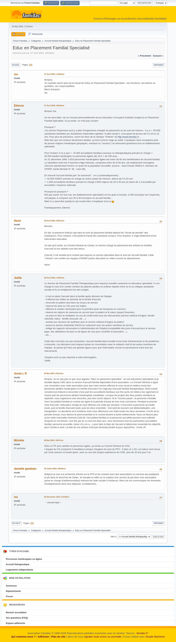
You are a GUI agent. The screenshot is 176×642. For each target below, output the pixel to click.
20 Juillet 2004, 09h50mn (55, 469)
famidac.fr (142, 633)
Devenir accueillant (16, 612)
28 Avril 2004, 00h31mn (54, 221)
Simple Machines (155, 636)
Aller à (113, 536)
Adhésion (43, 636)
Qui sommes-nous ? (23, 636)
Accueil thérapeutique (17, 564)
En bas (15, 65)
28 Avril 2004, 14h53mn (54, 278)
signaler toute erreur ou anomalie (102, 636)
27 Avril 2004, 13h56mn (54, 74)
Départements (13, 591)
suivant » (158, 55)
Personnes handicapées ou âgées (24, 559)
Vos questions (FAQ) (17, 617)
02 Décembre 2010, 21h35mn (56, 497)
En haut (16, 523)
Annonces (11, 585)
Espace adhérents (15, 623)
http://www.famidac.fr (128, 137)
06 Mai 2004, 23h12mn (53, 373)
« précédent (144, 55)
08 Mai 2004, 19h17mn (53, 440)
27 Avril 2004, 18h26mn (54, 105)
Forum (9, 596)
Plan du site (58, 636)
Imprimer (158, 65)
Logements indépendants (19, 569)
